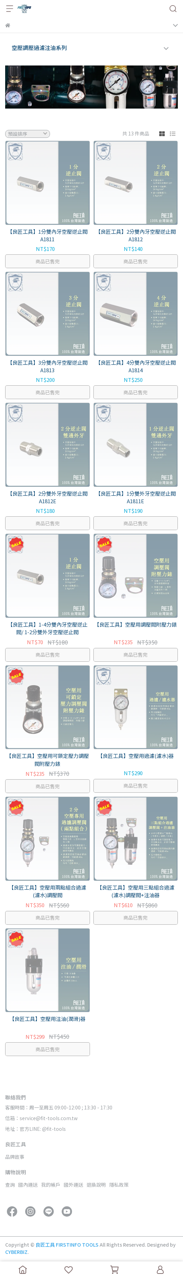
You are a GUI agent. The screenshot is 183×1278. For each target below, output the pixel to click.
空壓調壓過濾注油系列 (39, 47)
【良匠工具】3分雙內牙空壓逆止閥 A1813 (47, 366)
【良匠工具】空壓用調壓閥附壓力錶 (135, 624)
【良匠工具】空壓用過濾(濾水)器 (136, 755)
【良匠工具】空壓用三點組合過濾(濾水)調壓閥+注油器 (135, 891)
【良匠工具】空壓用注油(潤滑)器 (47, 1018)
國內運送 (28, 1184)
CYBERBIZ (16, 1251)
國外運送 (73, 1184)
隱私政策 (119, 1184)
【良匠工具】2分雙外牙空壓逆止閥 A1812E (47, 497)
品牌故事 (14, 1156)
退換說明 (96, 1184)
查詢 (10, 1184)
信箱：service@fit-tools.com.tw (41, 1118)
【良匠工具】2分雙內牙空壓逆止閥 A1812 (135, 235)
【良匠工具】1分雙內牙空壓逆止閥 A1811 (47, 235)
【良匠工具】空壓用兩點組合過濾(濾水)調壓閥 (47, 891)
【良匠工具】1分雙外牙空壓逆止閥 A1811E (135, 497)
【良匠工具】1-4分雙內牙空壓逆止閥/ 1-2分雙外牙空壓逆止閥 (48, 628)
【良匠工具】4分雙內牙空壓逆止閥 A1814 (135, 366)
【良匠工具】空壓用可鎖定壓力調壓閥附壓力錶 (47, 759)
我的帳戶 (50, 1184)
